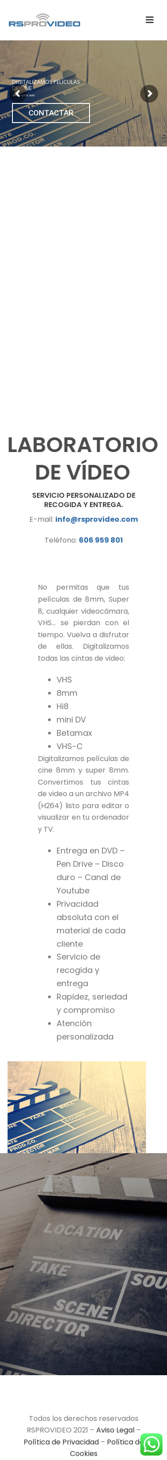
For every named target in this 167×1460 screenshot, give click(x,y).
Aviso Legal (115, 1430)
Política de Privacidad (61, 1442)
